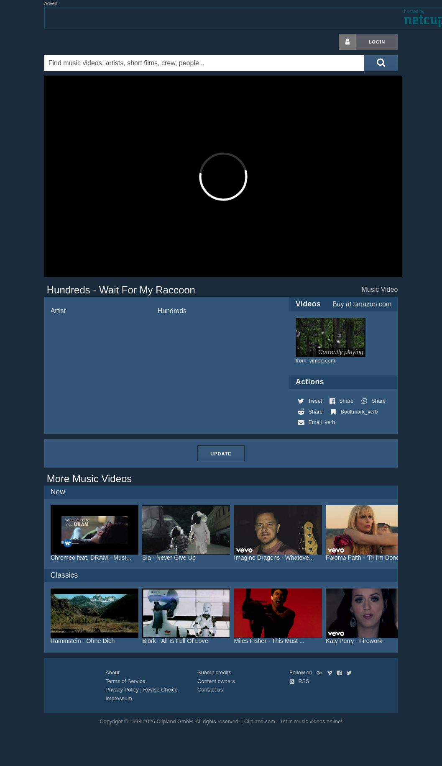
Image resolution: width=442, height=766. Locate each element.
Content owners (216, 681)
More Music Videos (89, 478)
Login (376, 41)
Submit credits (214, 672)
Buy (361, 304)
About (112, 672)
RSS (299, 681)
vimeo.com (322, 360)
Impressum (118, 698)
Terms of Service (125, 681)
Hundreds (172, 310)
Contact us (210, 689)
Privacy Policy (122, 689)
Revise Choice (160, 689)
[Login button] (347, 42)
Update (220, 453)
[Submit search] (381, 63)
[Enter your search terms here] (204, 63)
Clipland (88, 42)
